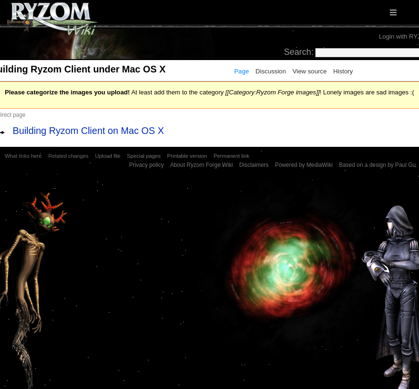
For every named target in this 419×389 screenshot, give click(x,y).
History (343, 71)
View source (309, 71)
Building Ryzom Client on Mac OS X (88, 130)
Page (241, 71)
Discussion (271, 71)
